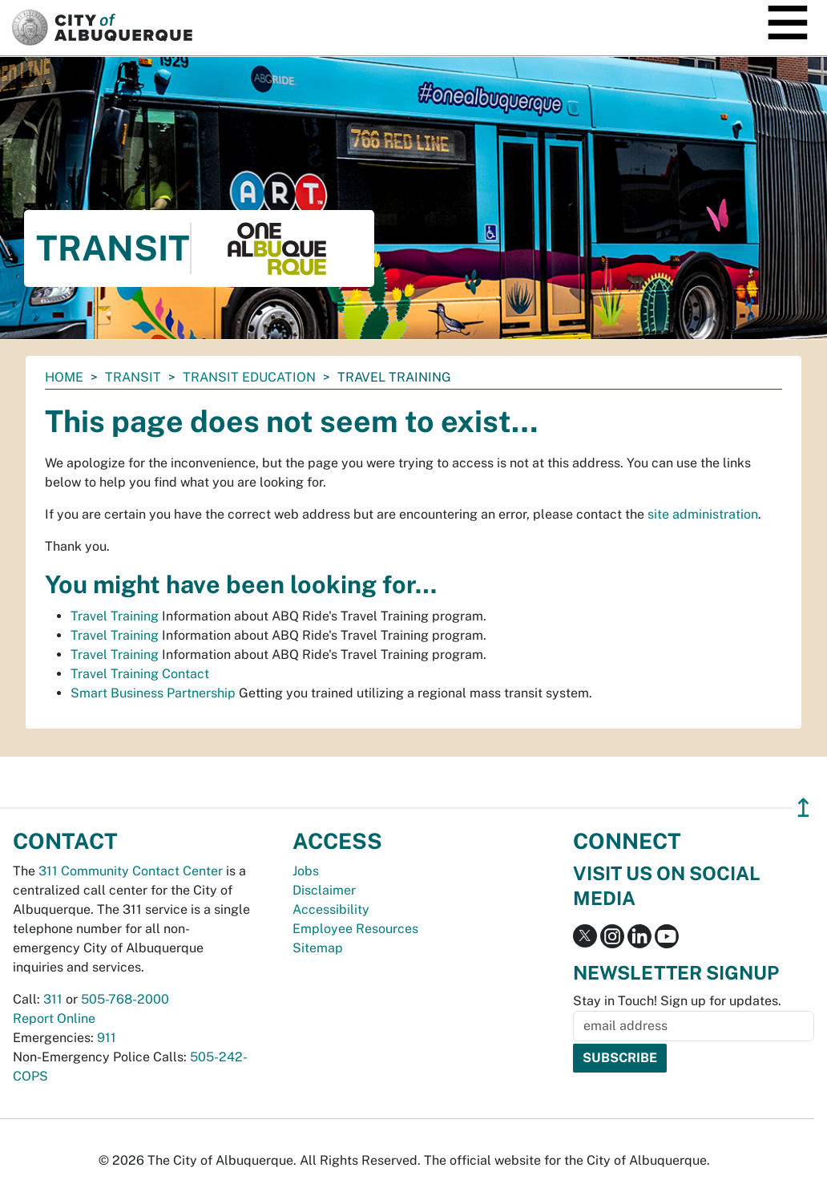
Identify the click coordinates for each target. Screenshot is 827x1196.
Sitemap (317, 948)
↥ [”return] (803, 807)
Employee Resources (355, 928)
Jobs (305, 871)
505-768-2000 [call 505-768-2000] (125, 999)
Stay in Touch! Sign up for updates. (677, 1000)
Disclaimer (324, 890)
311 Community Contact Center (130, 871)
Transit (133, 377)
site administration (702, 514)
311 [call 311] (53, 999)
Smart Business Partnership (153, 693)
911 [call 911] (106, 1037)
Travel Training (115, 616)
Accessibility (330, 909)
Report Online (54, 1018)
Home (64, 377)
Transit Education (249, 377)
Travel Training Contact (140, 673)
